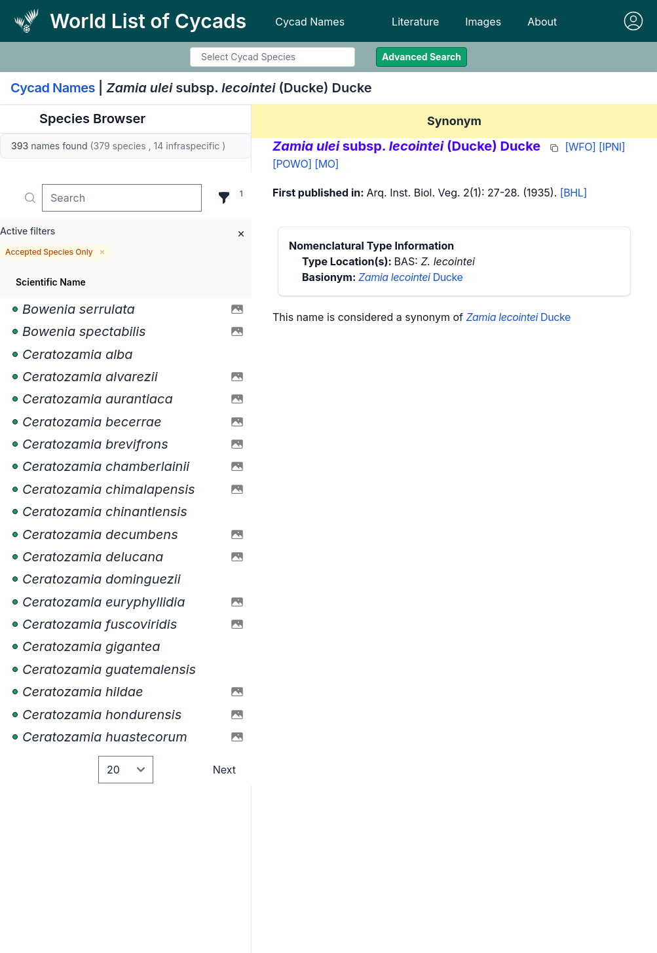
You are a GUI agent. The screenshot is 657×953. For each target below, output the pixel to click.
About (542, 21)
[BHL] (573, 192)
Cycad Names (310, 21)
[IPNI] (612, 146)
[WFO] (580, 146)
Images (483, 21)
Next (224, 769)
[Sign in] (633, 21)
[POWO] (292, 163)
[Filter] (224, 198)
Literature (415, 21)
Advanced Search (421, 56)
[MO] (326, 163)
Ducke (410, 277)
